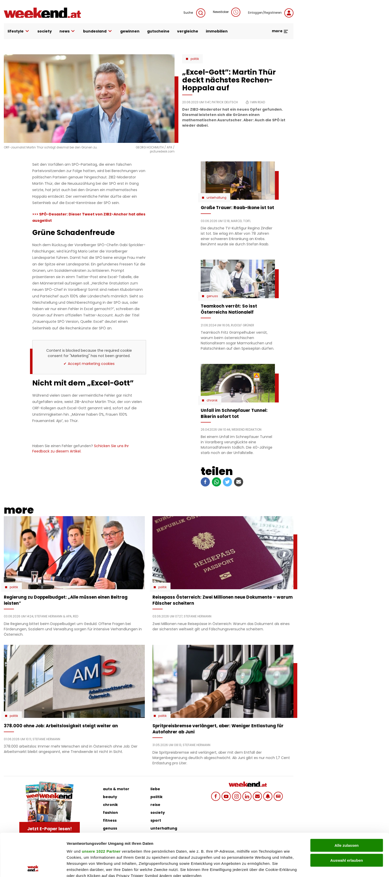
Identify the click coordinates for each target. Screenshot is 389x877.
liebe (155, 788)
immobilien (217, 31)
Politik (195, 59)
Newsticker (226, 12)
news (67, 31)
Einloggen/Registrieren (270, 13)
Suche (194, 13)
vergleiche (187, 31)
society (44, 31)
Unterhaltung (216, 198)
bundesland (98, 31)
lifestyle (19, 31)
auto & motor (116, 788)
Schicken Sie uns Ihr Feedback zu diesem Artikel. (80, 448)
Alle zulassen (346, 803)
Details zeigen (270, 867)
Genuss (212, 296)
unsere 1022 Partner (101, 808)
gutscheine (158, 31)
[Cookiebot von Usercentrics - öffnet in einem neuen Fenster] (33, 867)
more (280, 30)
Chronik (212, 400)
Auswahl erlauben (346, 817)
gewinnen (129, 31)
